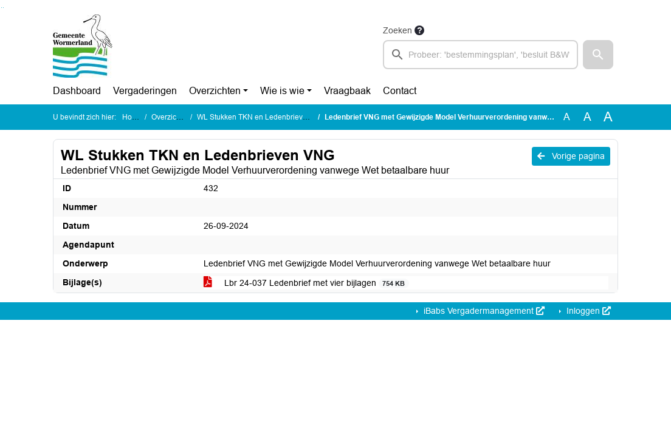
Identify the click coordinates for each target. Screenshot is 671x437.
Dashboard (77, 91)
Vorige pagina (571, 156)
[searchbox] (480, 54)
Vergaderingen (145, 91)
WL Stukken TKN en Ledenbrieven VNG (263, 117)
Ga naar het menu (3, 7)
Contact (399, 91)
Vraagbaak (347, 91)
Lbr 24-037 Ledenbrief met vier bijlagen (306, 283)
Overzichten (215, 91)
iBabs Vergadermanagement (483, 311)
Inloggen (587, 311)
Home (132, 117)
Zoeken (397, 30)
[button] (598, 54)
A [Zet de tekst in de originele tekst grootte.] (566, 117)
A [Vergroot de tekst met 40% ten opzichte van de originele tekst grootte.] (608, 117)
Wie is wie (282, 91)
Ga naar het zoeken (1, 7)
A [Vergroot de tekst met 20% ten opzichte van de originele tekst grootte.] (587, 116)
